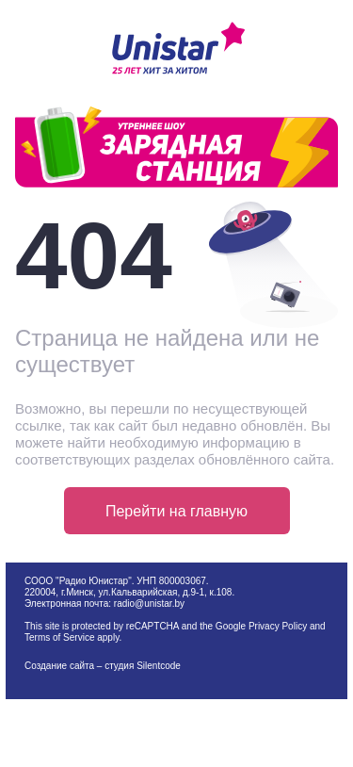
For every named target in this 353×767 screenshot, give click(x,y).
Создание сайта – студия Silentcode (102, 666)
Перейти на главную (176, 511)
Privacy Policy (278, 626)
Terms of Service (59, 637)
